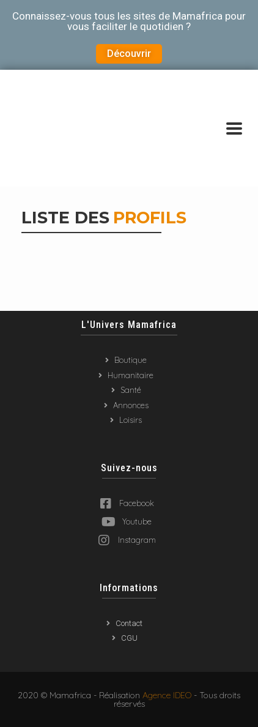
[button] (129, 54)
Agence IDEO (166, 695)
